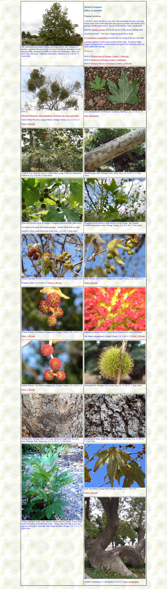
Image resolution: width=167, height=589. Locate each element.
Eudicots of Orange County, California (108, 60)
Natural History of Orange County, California (111, 63)
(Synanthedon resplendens (96, 38)
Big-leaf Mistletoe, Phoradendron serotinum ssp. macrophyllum (50, 115)
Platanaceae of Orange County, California (109, 56)
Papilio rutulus (98, 29)
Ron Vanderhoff (91, 116)
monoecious (49, 227)
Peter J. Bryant (28, 124)
